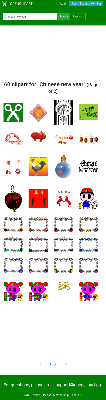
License (46, 395)
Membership (61, 395)
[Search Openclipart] (30, 16)
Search (63, 16)
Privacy (35, 395)
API (80, 395)
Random (78, 16)
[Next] (66, 364)
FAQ (26, 395)
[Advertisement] (53, 54)
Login (63, 3)
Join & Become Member (86, 3)
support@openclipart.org (79, 384)
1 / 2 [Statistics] (53, 364)
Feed (74, 395)
